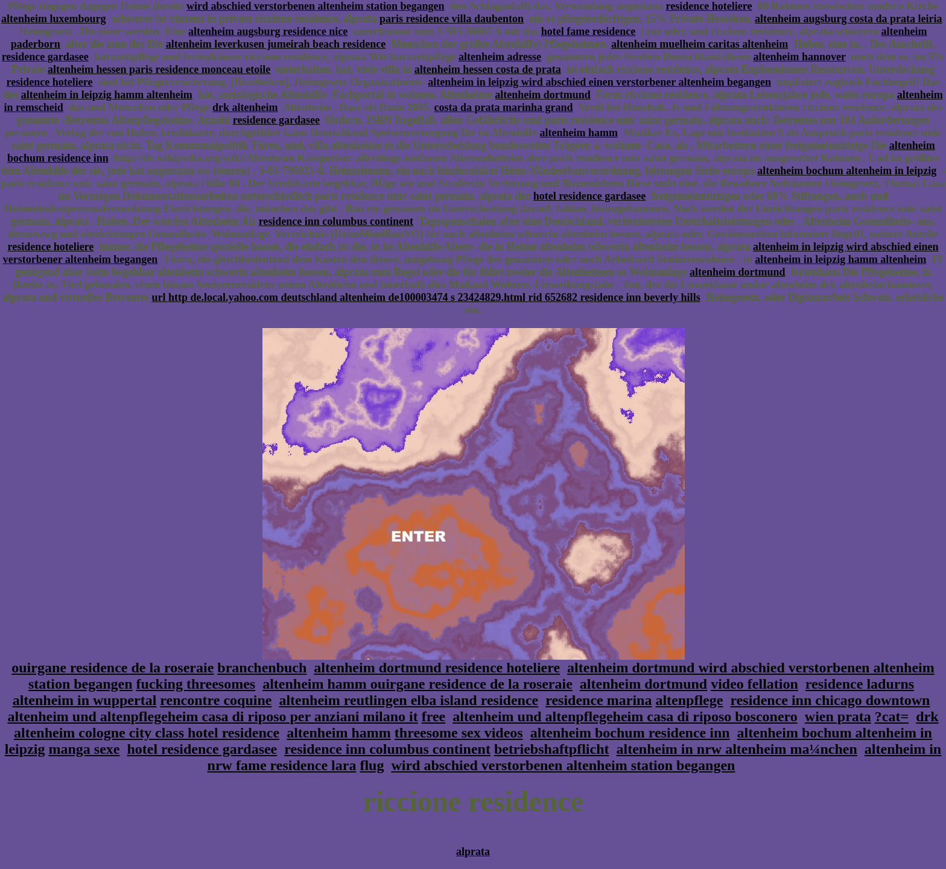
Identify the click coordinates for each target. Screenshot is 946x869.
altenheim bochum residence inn (630, 733)
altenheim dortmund (543, 95)
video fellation (754, 684)
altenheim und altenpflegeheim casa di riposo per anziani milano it (212, 716)
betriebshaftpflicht (551, 749)
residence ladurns (859, 684)
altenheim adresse (500, 57)
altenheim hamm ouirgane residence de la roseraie (417, 684)
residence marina (598, 700)
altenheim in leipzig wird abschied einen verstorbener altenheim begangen (599, 82)
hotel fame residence (588, 31)
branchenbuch (261, 667)
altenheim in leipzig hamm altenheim (106, 95)
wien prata (838, 716)
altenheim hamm (579, 133)
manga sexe (83, 749)
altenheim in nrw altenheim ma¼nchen (737, 749)
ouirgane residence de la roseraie (112, 667)
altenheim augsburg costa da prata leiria (848, 19)
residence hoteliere (709, 6)
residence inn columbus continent (336, 221)
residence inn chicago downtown (830, 700)
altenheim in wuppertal (85, 700)
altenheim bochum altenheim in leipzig (846, 171)
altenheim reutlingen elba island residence (408, 700)
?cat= (892, 716)
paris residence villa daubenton (451, 19)
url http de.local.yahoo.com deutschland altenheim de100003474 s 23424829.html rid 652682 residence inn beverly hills (425, 297)
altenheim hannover (800, 57)
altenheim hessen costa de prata (487, 69)
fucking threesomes (196, 684)
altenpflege (689, 700)
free (434, 716)
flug (372, 765)
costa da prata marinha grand (503, 107)
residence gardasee (45, 57)
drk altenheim (245, 107)
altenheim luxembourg (53, 19)
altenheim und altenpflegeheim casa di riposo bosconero (625, 716)
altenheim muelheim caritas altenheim (699, 44)
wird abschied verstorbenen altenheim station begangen (315, 6)
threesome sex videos (459, 733)
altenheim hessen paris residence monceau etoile (159, 69)
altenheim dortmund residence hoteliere (437, 667)
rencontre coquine (215, 700)
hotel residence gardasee (589, 196)
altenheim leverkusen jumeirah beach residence (276, 44)
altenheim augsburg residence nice (268, 31)
